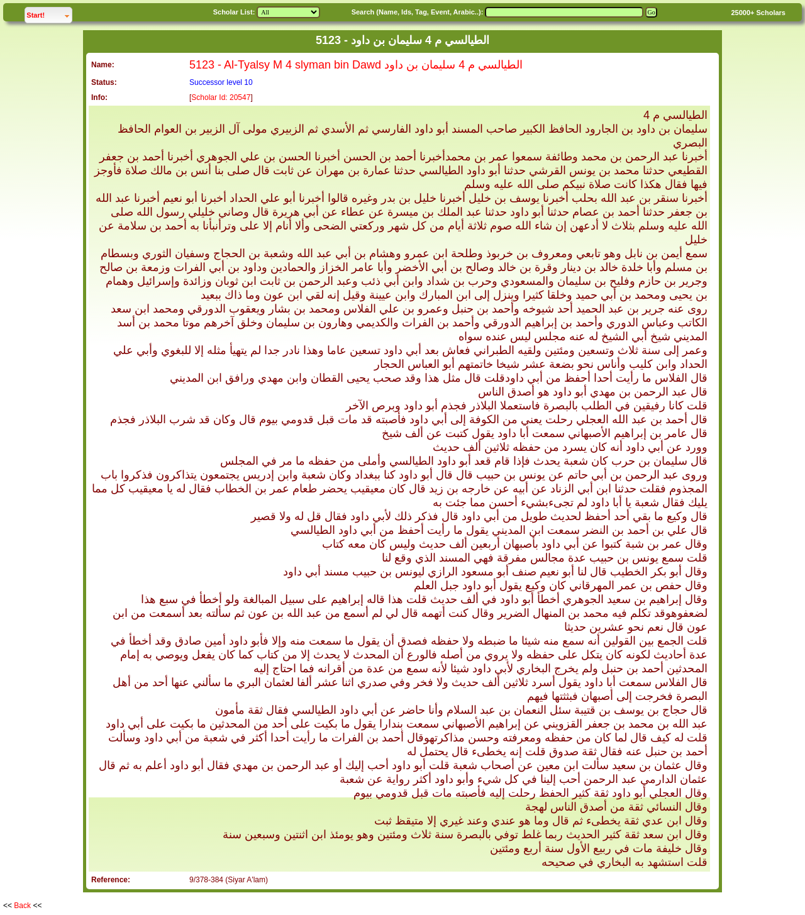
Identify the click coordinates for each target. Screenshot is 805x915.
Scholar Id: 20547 (220, 97)
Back (22, 905)
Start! (49, 13)
